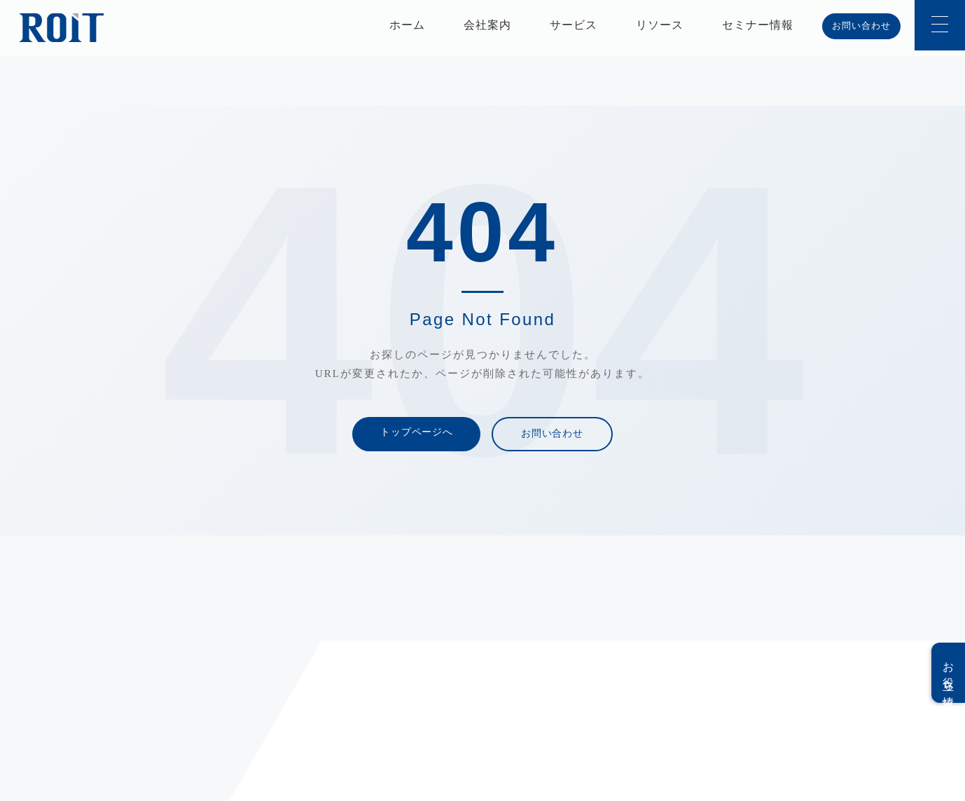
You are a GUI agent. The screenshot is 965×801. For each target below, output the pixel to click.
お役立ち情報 (948, 673)
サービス (573, 25)
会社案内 (487, 25)
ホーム (407, 25)
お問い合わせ (861, 25)
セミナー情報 (757, 25)
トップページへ (416, 432)
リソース (659, 25)
